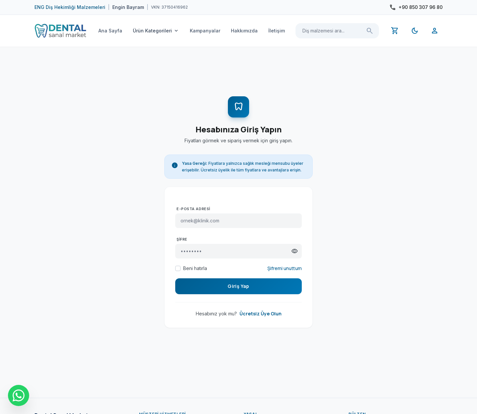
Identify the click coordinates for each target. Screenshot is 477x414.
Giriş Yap (238, 286)
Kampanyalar (205, 30)
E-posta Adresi (193, 209)
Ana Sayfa (110, 30)
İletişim (276, 30)
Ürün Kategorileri (156, 30)
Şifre (182, 239)
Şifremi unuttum (284, 268)
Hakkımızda (244, 30)
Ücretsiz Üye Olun (260, 313)
